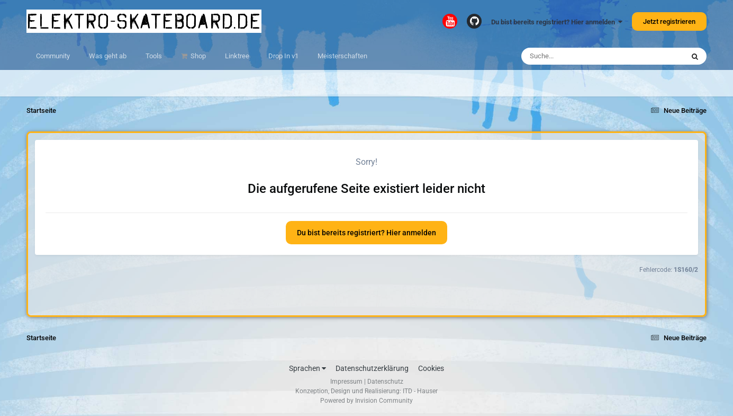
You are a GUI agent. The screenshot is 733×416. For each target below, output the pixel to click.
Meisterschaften (342, 56)
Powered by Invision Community (366, 400)
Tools (154, 56)
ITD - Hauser (420, 391)
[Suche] (581, 56)
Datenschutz (385, 381)
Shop (197, 56)
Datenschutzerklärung (372, 368)
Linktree (237, 56)
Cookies (431, 368)
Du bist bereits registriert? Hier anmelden (556, 22)
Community (53, 56)
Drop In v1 (283, 56)
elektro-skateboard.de (143, 21)
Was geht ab (107, 56)
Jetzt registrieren (669, 21)
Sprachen (307, 368)
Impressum (346, 381)
